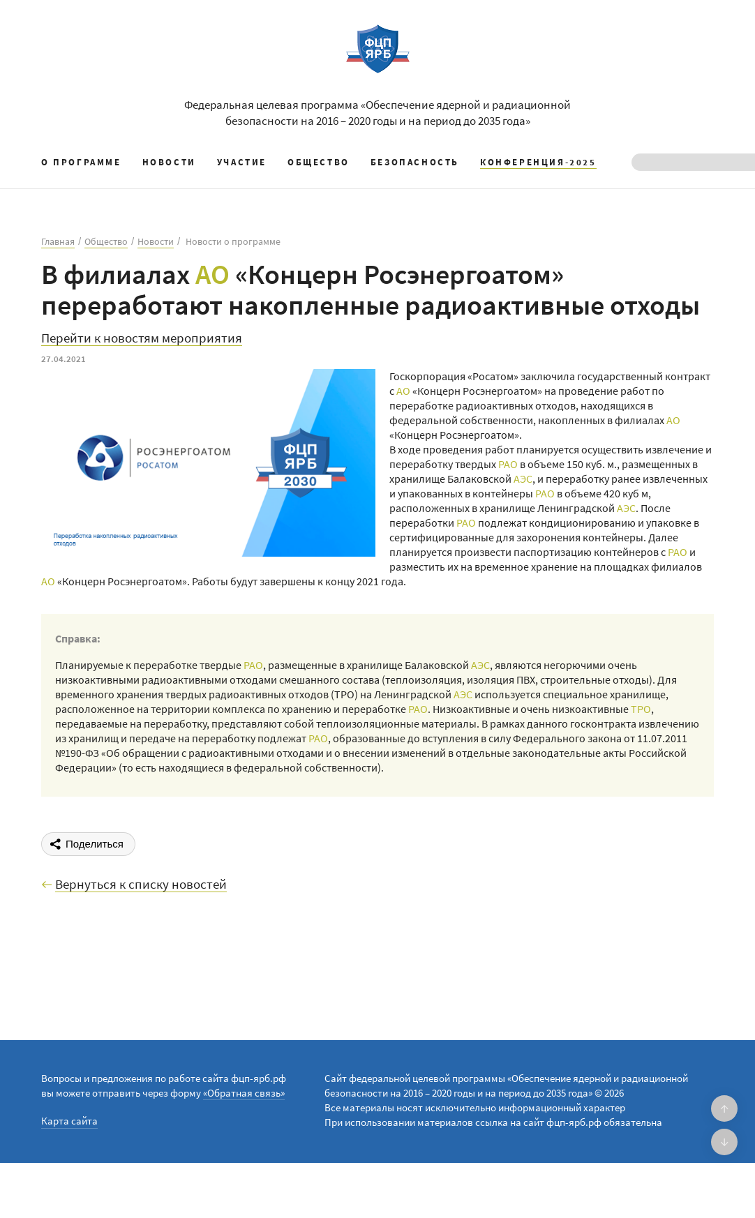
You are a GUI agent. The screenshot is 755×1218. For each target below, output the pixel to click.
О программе (81, 162)
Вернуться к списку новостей (141, 884)
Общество (318, 162)
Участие (242, 162)
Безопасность (415, 162)
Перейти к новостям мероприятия (141, 338)
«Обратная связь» (244, 1092)
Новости (169, 162)
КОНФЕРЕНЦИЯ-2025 (538, 162)
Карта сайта (69, 1120)
